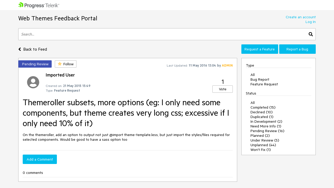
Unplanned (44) (263, 145)
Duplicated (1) (261, 116)
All (252, 74)
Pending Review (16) (267, 130)
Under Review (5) (264, 140)
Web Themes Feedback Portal (57, 18)
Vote (222, 89)
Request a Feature (259, 49)
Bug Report (259, 79)
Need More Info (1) (265, 126)
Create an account (301, 17)
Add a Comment (40, 159)
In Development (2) (266, 121)
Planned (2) (260, 135)
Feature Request (264, 84)
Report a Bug (297, 49)
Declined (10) (261, 112)
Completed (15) (263, 107)
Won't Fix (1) (260, 149)
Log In (311, 21)
